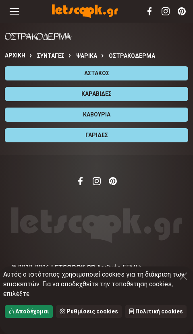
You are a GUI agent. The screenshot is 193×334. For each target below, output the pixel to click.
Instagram (165, 11)
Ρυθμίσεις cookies (89, 311)
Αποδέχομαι (28, 311)
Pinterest (181, 11)
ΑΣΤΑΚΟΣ (96, 73)
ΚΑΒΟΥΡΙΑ (96, 114)
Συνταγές (50, 56)
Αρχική (15, 55)
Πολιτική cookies (156, 311)
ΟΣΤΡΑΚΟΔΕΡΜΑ (132, 56)
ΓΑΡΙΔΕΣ (96, 135)
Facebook (149, 11)
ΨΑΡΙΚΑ (86, 56)
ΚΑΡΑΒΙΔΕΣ (96, 94)
